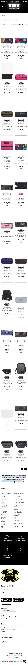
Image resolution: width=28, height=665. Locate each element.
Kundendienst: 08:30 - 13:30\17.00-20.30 (8, 611)
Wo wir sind (4, 620)
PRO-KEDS (16, 520)
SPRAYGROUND (18, 523)
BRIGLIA (3, 496)
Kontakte (3, 641)
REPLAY (3, 523)
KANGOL (16, 515)
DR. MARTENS (17, 503)
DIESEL (2, 503)
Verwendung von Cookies (8, 629)
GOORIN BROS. (4, 511)
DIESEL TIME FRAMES (19, 502)
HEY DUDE (3, 512)
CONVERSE (17, 497)
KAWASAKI (3, 517)
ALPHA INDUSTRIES (6, 493)
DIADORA (16, 500)
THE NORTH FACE (18, 526)
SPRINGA (3, 524)
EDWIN (15, 506)
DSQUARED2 (4, 505)
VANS (2, 527)
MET (15, 518)
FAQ (2, 613)
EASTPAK (3, 506)
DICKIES (3, 502)
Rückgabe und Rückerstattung (10, 616)
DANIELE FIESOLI (18, 499)
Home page (4, 608)
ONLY (2, 520)
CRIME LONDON (5, 499)
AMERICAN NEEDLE (19, 493)
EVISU (2, 508)
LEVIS (2, 518)
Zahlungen (4, 615)
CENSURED (4, 497)
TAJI (2, 526)
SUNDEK (16, 524)
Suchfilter (4, 24)
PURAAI (3, 521)
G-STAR (16, 509)
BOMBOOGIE (17, 494)
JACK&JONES (4, 514)
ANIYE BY (3, 494)
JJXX (2, 515)
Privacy (3, 631)
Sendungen (4, 618)
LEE (15, 517)
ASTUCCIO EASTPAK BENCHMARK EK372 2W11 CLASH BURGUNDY (7, 52)
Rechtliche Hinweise (6, 628)
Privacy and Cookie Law (15, 655)
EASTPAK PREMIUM (19, 505)
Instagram (6, 595)
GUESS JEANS (17, 511)
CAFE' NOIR (17, 496)
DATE (2, 500)
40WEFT (16, 492)
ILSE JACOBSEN (18, 512)
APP (2, 642)
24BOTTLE (3, 492)
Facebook (6, 592)
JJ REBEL (16, 514)
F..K (14, 508)
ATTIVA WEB (16, 657)
